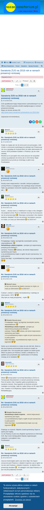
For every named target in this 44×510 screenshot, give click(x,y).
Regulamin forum (7, 77)
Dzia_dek (8, 224)
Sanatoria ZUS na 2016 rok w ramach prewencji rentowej (20, 71)
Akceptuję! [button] (13, 506)
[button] (27, 85)
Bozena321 (8, 362)
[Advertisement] (22, 38)
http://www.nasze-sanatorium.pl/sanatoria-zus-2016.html (20, 112)
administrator (10, 89)
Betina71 (7, 129)
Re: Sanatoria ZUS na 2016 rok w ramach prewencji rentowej (18, 138)
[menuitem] (6, 62)
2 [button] (24, 85)
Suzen (8, 167)
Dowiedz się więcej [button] (23, 500)
